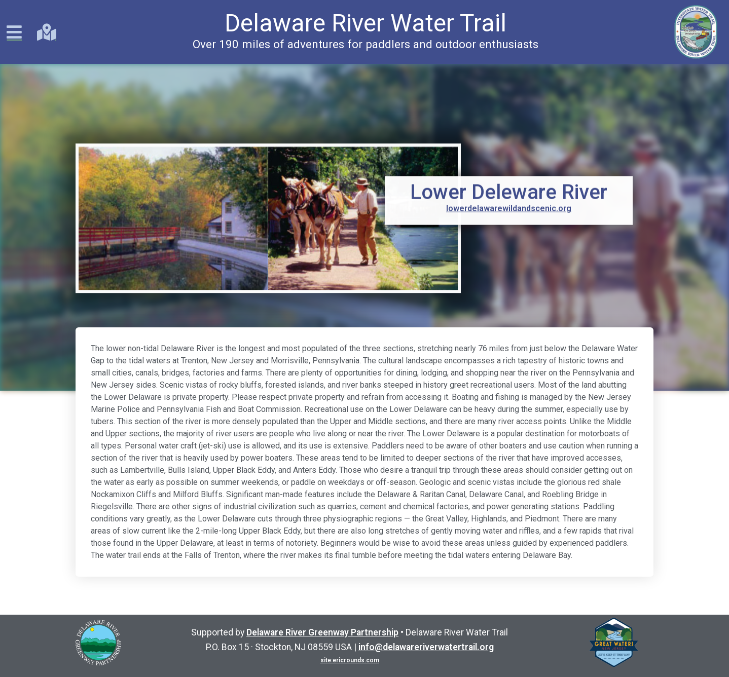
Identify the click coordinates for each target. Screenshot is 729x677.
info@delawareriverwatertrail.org (426, 647)
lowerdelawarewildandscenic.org (508, 204)
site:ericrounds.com (349, 660)
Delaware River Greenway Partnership (322, 632)
